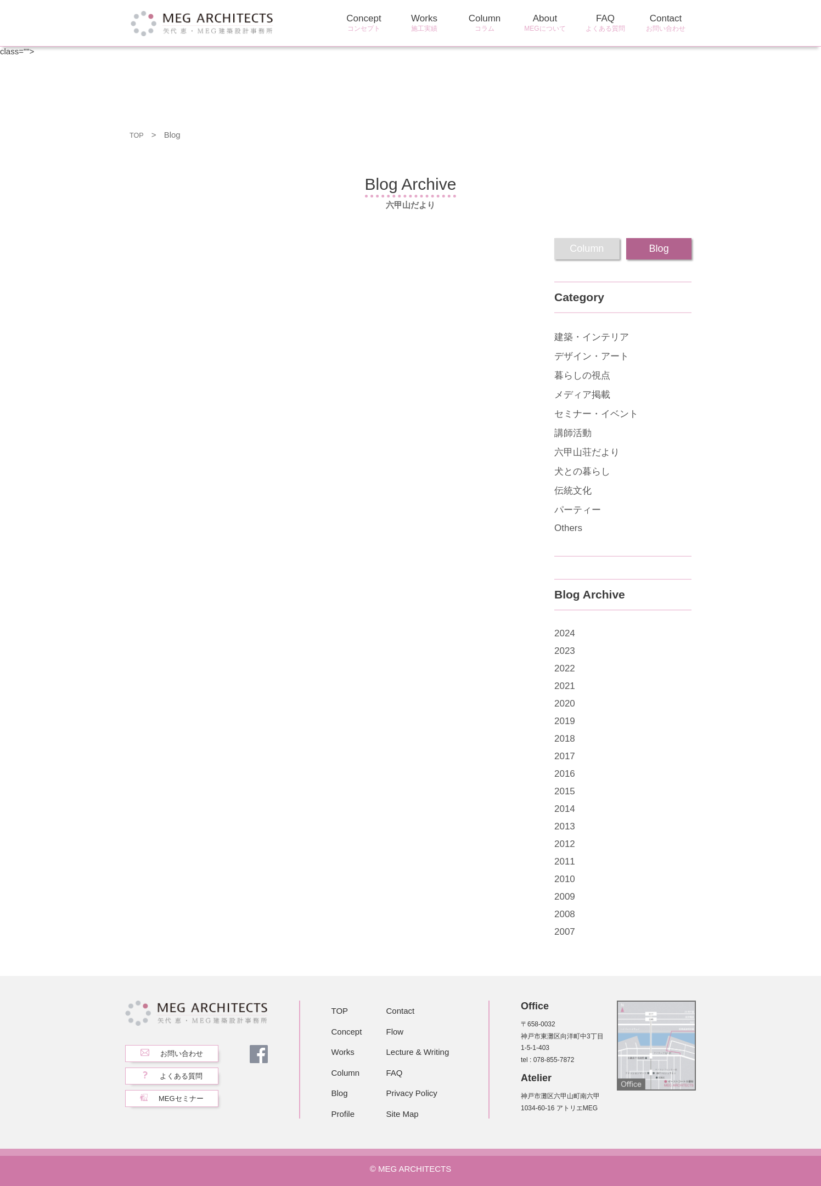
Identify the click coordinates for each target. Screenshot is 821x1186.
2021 (564, 686)
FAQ (605, 23)
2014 (564, 809)
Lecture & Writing (417, 1052)
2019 (564, 721)
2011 (564, 861)
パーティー (577, 510)
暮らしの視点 (582, 375)
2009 (564, 896)
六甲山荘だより (587, 452)
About (545, 23)
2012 (564, 844)
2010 (564, 879)
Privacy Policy (411, 1093)
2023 (564, 651)
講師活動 (573, 433)
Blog (339, 1093)
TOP (138, 134)
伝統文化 (573, 490)
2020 (564, 703)
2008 (564, 914)
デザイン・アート (591, 356)
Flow (395, 1031)
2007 (564, 932)
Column (484, 23)
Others (568, 528)
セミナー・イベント (596, 414)
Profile (343, 1114)
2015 (564, 791)
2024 (564, 633)
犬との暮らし (582, 471)
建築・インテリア (591, 337)
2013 (564, 826)
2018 (564, 738)
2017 (564, 756)
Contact (666, 23)
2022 (564, 668)
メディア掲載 (582, 394)
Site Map (402, 1114)
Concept (364, 23)
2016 (564, 774)
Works (424, 23)
